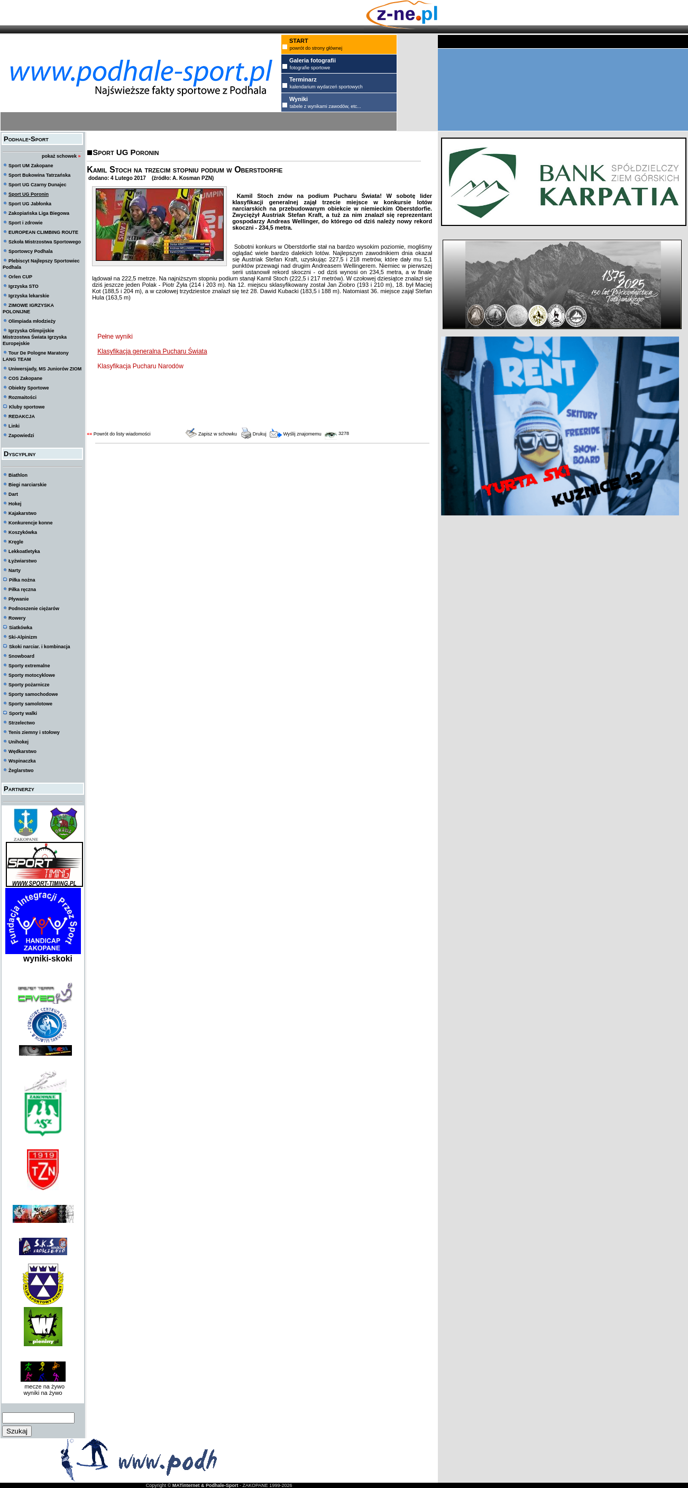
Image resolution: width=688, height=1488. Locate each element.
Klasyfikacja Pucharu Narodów (140, 366)
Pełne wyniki (115, 336)
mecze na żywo (43, 1386)
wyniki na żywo (42, 1393)
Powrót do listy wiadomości (122, 434)
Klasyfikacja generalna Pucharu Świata (152, 351)
